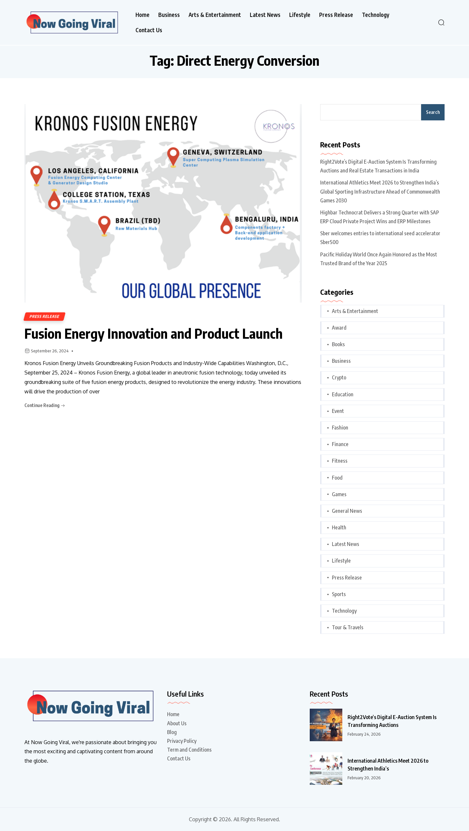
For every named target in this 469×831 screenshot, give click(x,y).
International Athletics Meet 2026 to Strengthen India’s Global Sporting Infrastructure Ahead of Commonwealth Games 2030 (380, 191)
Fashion (340, 427)
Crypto (339, 377)
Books (338, 344)
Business (169, 15)
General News (347, 511)
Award (339, 327)
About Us (177, 723)
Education (342, 394)
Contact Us (148, 30)
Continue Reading (44, 405)
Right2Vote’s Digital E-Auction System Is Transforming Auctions (392, 721)
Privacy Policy (181, 741)
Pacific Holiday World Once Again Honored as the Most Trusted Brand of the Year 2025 (378, 258)
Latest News (265, 15)
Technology (375, 15)
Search (433, 112)
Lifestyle (299, 15)
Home (142, 15)
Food (337, 477)
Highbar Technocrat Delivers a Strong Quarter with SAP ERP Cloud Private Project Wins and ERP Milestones (379, 217)
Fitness (340, 460)
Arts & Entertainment (215, 15)
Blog (172, 732)
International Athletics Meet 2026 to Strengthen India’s (388, 764)
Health (339, 527)
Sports (339, 594)
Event (338, 411)
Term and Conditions (189, 749)
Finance (340, 444)
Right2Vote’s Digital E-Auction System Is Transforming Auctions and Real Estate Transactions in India (378, 166)
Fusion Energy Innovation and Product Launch (153, 333)
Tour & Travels (347, 627)
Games (339, 494)
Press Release (336, 15)
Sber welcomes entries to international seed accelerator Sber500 (380, 237)
